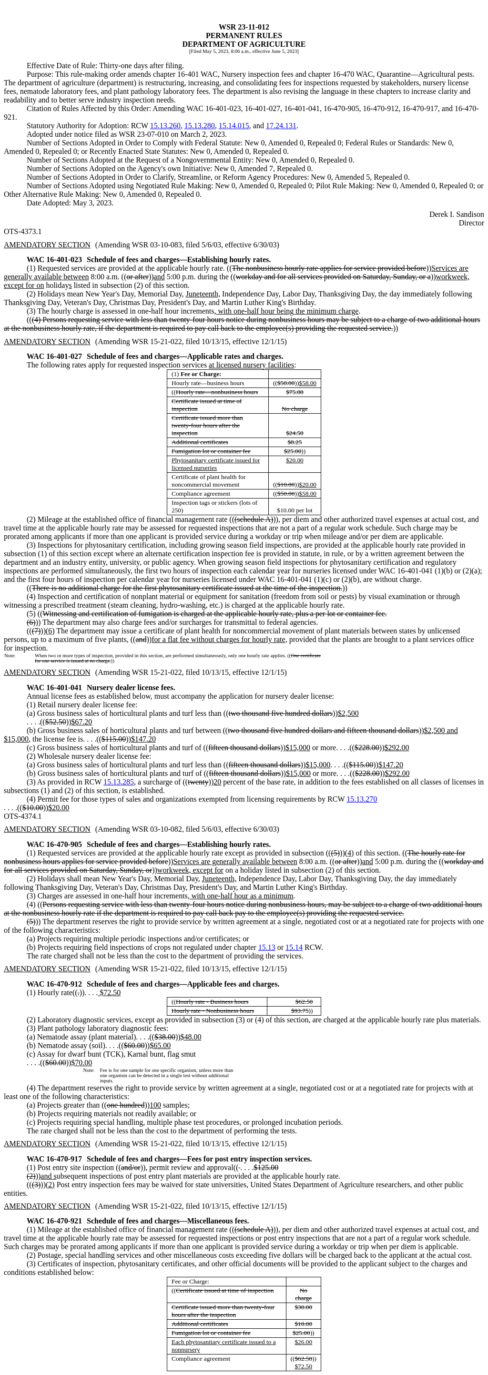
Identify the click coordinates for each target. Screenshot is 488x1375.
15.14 (294, 947)
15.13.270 (361, 799)
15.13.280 (199, 126)
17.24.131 (281, 126)
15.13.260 (165, 126)
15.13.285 (118, 782)
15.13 (266, 947)
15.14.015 (234, 126)
